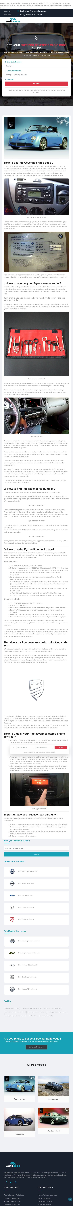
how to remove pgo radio (37, 480)
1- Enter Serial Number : (13, 62)
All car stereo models (45, 1201)
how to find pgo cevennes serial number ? (40, 1016)
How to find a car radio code (47, 1195)
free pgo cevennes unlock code (52, 1008)
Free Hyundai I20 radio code (27, 965)
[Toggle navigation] (66, 20)
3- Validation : (9, 79)
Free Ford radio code (25, 895)
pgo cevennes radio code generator (31, 1008)
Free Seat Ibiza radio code (27, 977)
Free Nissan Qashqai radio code (29, 941)
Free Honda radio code (26, 907)
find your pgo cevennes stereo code (15, 1012)
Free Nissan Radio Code (12, 1198)
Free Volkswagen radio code (27, 871)
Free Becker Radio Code (12, 1205)
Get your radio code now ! (36, 1047)
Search (36, 854)
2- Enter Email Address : (13, 71)
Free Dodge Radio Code (12, 1201)
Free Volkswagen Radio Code (14, 1195)
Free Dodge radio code (26, 919)
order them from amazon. (18, 309)
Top (70, 1199)
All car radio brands (44, 1198)
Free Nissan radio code (26, 883)
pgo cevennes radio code (12, 1008)
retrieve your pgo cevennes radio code (15, 1016)
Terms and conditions (45, 1205)
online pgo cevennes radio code (57, 1012)
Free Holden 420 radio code (27, 989)
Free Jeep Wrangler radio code (28, 953)
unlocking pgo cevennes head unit (36, 1012)
